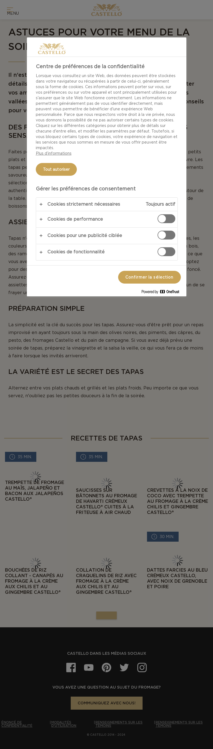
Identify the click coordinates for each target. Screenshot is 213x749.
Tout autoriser (56, 169)
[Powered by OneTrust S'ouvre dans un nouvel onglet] (162, 292)
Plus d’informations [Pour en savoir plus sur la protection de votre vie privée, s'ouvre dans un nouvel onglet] (54, 153)
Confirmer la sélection (149, 277)
